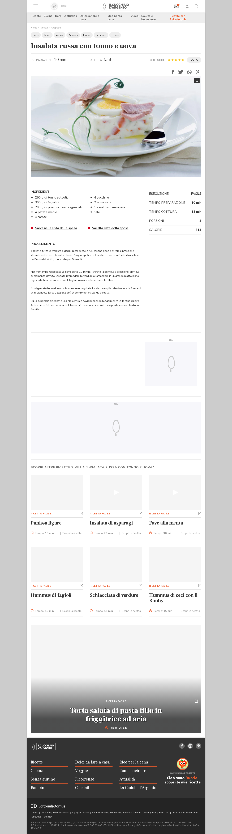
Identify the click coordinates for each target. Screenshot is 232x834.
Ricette (36, 16)
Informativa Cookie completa (151, 825)
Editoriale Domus (132, 812)
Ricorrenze (101, 35)
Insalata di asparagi (111, 523)
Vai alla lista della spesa (110, 228)
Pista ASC (164, 812)
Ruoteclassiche (100, 812)
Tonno (47, 35)
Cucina (48, 16)
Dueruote (46, 812)
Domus (35, 812)
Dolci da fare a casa (89, 17)
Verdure (59, 35)
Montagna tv (150, 812)
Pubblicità (36, 816)
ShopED (48, 816)
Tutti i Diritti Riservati (115, 825)
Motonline (115, 812)
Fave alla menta (166, 523)
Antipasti (56, 27)
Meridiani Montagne (63, 812)
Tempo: (44, 533)
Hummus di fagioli (51, 595)
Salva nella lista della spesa (56, 228)
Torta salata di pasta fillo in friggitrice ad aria (116, 715)
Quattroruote (83, 812)
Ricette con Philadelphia (178, 17)
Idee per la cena (115, 17)
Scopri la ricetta (71, 533)
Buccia (191, 777)
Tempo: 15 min (116, 727)
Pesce (35, 35)
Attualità (70, 16)
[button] (173, 72)
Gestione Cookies (177, 825)
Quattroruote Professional (185, 812)
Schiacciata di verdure (114, 595)
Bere (58, 16)
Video (135, 16)
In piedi (115, 35)
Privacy (131, 825)
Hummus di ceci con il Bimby (173, 598)
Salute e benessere (148, 17)
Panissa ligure (46, 523)
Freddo (86, 35)
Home (34, 27)
